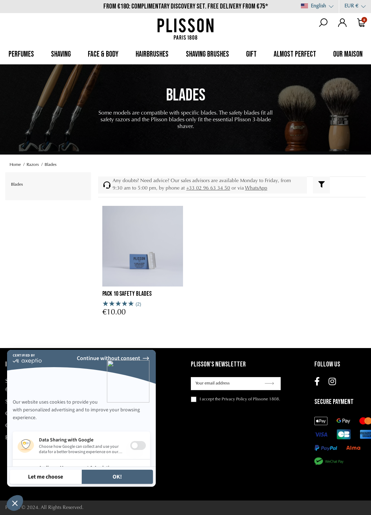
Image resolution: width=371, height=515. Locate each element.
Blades (17, 185)
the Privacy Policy (231, 399)
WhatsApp (256, 188)
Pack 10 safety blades (127, 293)
